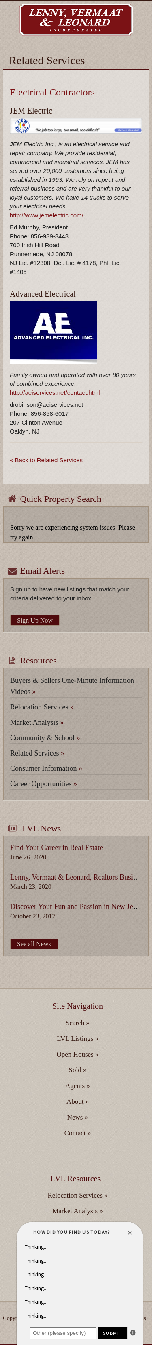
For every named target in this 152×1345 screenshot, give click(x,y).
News (77, 1117)
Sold (78, 1070)
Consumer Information (46, 768)
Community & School (45, 738)
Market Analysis (37, 722)
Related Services (37, 753)
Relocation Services (42, 707)
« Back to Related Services (46, 460)
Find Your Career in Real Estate (56, 848)
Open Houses (78, 1054)
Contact (77, 1133)
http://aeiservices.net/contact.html (55, 392)
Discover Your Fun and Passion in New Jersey (77, 907)
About (77, 1101)
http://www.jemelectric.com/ (46, 215)
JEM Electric (31, 110)
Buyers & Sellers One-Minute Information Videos (72, 686)
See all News (34, 944)
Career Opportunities (43, 784)
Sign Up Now (35, 620)
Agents (77, 1086)
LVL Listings (77, 1038)
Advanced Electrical (43, 293)
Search (78, 1023)
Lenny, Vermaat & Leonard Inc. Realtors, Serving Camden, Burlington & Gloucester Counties (76, 20)
